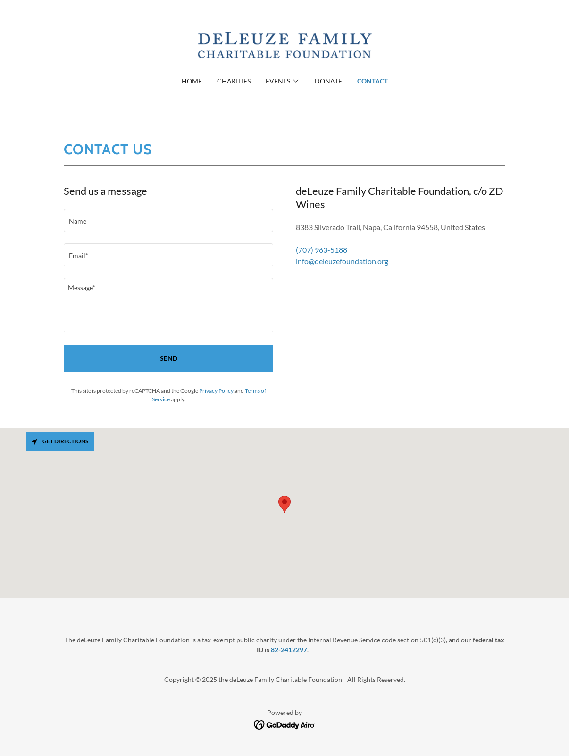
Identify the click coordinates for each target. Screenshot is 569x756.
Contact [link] (372, 81)
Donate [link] (328, 81)
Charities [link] (234, 81)
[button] (283, 81)
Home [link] (192, 81)
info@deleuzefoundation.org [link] (342, 261)
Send (168, 358)
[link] (284, 44)
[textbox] (168, 220)
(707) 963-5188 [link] (321, 249)
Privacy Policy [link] (216, 390)
